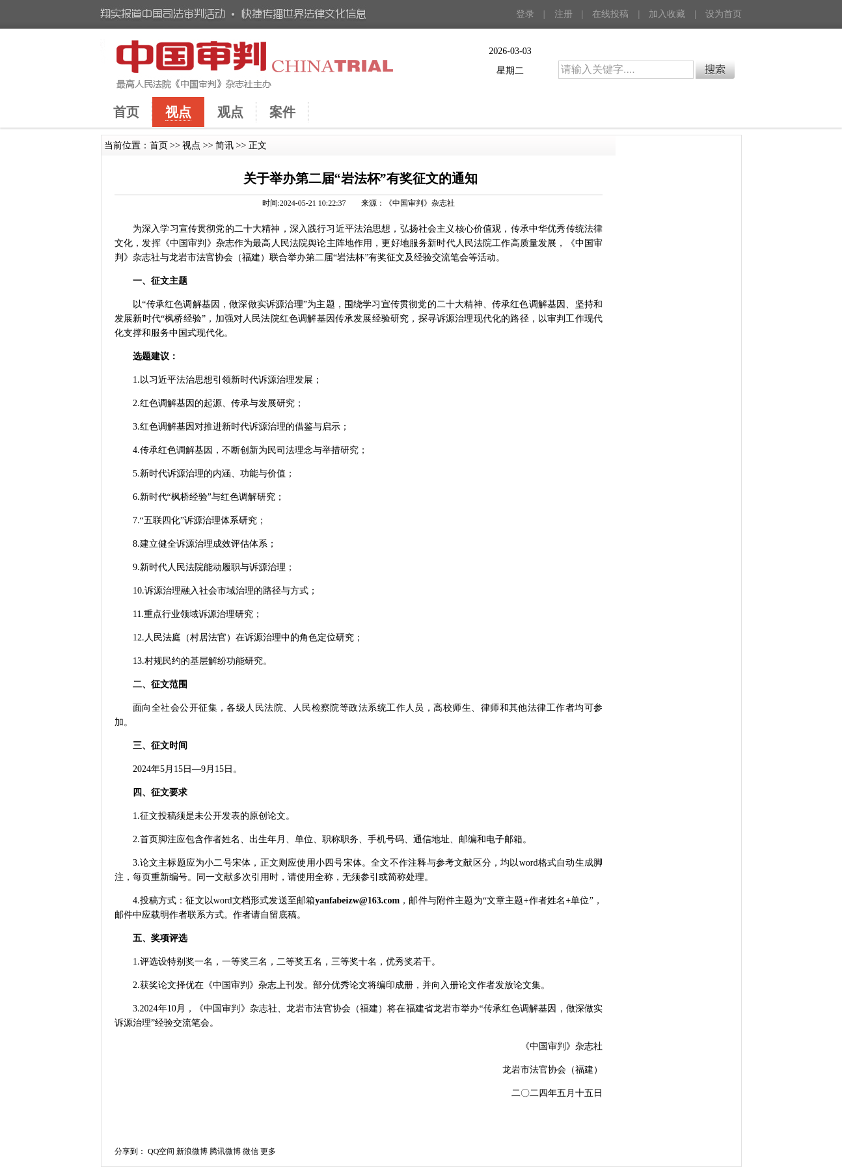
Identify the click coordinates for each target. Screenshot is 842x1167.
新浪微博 (192, 1151)
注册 (563, 14)
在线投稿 (610, 14)
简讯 (224, 145)
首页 (159, 145)
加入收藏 (667, 14)
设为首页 (723, 14)
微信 (250, 1151)
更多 (268, 1151)
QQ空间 (161, 1151)
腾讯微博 (225, 1151)
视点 (191, 145)
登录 (525, 14)
